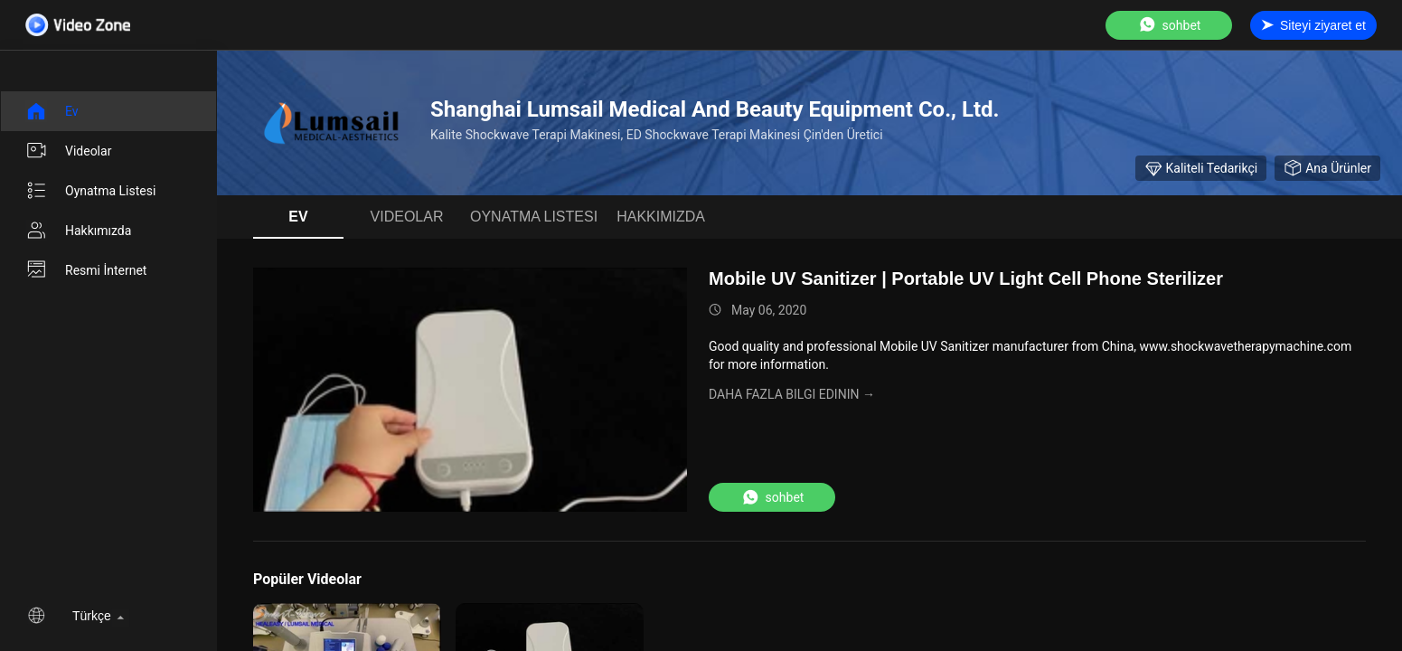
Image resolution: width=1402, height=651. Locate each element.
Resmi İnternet (85, 270)
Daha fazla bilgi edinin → (792, 394)
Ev (52, 111)
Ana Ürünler (1327, 168)
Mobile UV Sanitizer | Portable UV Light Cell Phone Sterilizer (966, 278)
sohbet (1169, 24)
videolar (68, 151)
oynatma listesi (90, 191)
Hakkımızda (78, 230)
